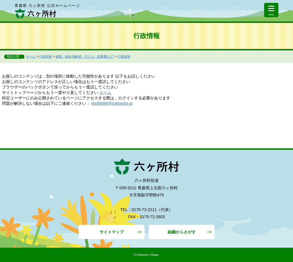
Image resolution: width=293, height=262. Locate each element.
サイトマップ (112, 232)
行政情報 (45, 56)
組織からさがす (182, 232)
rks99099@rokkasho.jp (111, 103)
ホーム (30, 56)
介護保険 (124, 56)
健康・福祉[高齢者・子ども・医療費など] (85, 56)
